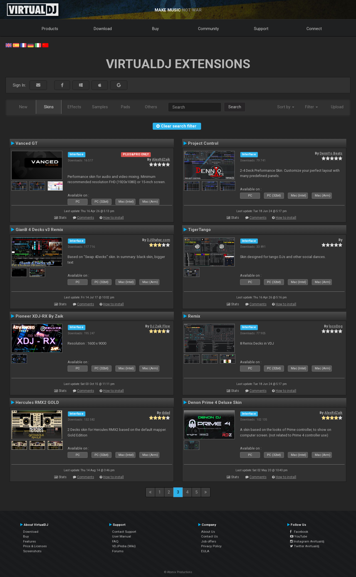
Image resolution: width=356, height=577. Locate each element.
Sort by (285, 106)
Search (234, 106)
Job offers (208, 541)
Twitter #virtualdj (304, 546)
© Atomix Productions (178, 572)
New (23, 106)
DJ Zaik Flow (160, 326)
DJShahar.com (158, 240)
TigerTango (199, 229)
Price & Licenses (35, 546)
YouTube (298, 536)
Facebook (299, 532)
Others (151, 106)
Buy (155, 28)
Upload (337, 106)
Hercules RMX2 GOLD (37, 402)
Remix (194, 316)
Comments (85, 218)
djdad (166, 413)
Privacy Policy (211, 546)
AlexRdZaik (161, 159)
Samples (100, 106)
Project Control (203, 143)
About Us (208, 532)
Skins (49, 106)
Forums (117, 551)
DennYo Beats (331, 153)
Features (29, 541)
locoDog (335, 326)
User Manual (121, 536)
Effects (74, 106)
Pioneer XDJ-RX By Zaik (39, 316)
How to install (113, 218)
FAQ (115, 541)
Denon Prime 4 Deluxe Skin (215, 402)
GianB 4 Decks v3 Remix (39, 229)
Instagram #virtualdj (307, 541)
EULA (205, 551)
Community (208, 28)
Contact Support (124, 532)
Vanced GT (27, 143)
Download (103, 28)
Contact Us (209, 536)
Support (261, 28)
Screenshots (32, 551)
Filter (311, 106)
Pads (125, 106)
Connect (314, 28)
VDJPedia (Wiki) (124, 546)
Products (50, 28)
